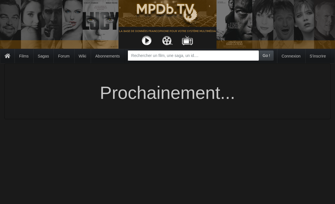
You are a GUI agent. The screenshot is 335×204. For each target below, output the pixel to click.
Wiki (82, 56)
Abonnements (107, 56)
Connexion (291, 56)
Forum (63, 56)
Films (23, 56)
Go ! (266, 55)
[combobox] (193, 55)
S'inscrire (318, 56)
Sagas (43, 56)
